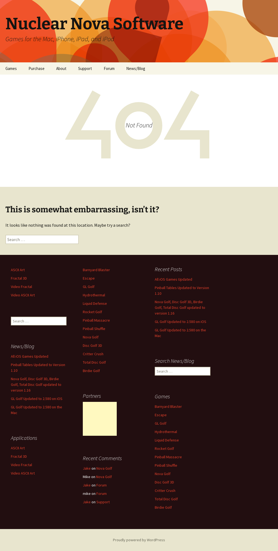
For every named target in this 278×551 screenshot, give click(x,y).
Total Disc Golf (94, 362)
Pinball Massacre (96, 320)
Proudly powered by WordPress (139, 539)
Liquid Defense (95, 303)
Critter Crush (93, 353)
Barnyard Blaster (96, 269)
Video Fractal (21, 286)
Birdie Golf (91, 370)
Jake (87, 468)
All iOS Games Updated (173, 279)
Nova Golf (91, 337)
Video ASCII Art (23, 295)
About (61, 68)
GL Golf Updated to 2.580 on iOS (180, 321)
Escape (89, 278)
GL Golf (88, 286)
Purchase (37, 68)
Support (85, 68)
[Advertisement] (100, 419)
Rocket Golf (92, 311)
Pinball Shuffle (94, 328)
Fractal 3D (19, 278)
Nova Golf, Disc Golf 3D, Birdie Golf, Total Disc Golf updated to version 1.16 (180, 307)
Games (11, 68)
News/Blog (135, 68)
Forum (109, 68)
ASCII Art (18, 269)
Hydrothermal (94, 295)
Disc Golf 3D (92, 345)
